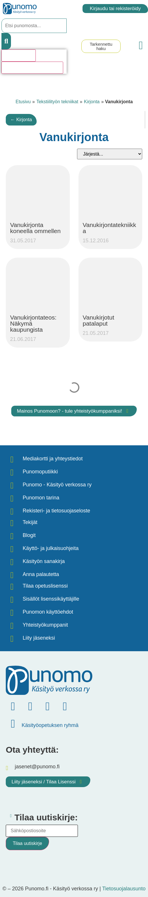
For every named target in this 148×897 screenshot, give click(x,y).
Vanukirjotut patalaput (98, 320)
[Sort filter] (109, 154)
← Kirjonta (21, 119)
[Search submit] (6, 41)
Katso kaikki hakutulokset (32, 67)
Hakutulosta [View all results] (18, 55)
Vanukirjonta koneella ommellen (35, 228)
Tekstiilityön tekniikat (57, 101)
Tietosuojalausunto (123, 889)
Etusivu (23, 101)
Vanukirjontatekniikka (109, 228)
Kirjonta (92, 101)
